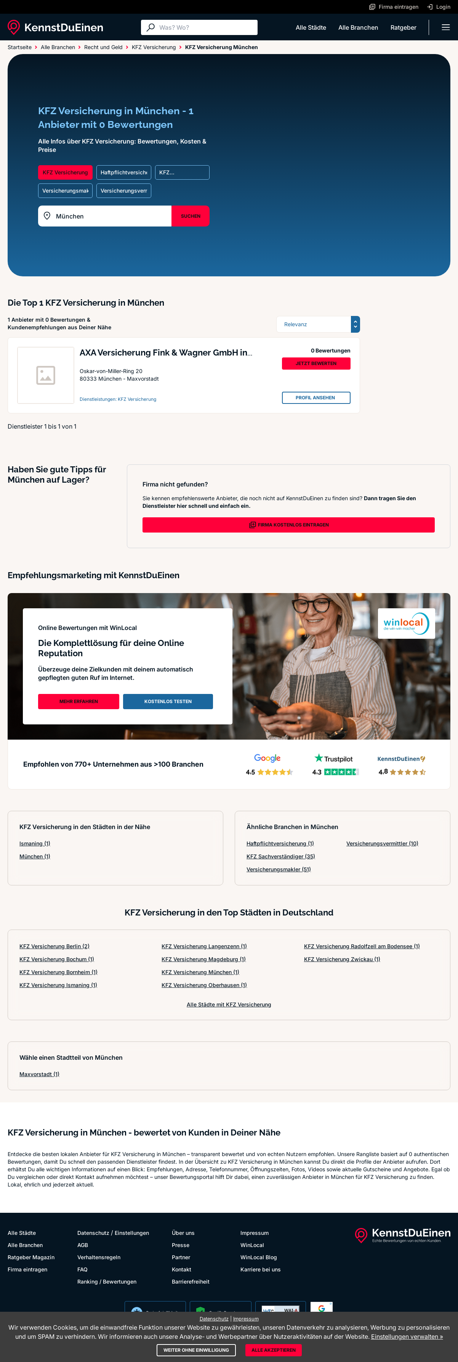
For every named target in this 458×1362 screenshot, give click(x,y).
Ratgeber (403, 27)
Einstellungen (132, 1233)
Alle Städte (311, 27)
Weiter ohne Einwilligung (196, 1350)
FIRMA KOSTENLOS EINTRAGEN (289, 525)
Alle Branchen (358, 27)
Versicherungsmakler (279, 869)
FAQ (82, 1269)
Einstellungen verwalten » (407, 1336)
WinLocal (252, 1245)
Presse (180, 1245)
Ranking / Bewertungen (106, 1281)
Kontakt (181, 1269)
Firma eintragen (27, 1269)
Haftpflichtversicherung (280, 843)
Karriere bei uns (260, 1269)
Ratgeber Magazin (31, 1257)
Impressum (254, 1233)
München (34, 856)
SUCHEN (190, 216)
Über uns (183, 1233)
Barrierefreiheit (191, 1281)
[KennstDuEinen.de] (55, 27)
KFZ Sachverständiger (281, 856)
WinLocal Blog (258, 1257)
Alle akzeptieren (273, 1350)
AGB (82, 1245)
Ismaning (34, 843)
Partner (181, 1257)
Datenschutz (93, 1233)
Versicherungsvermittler (382, 843)
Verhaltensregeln (98, 1257)
